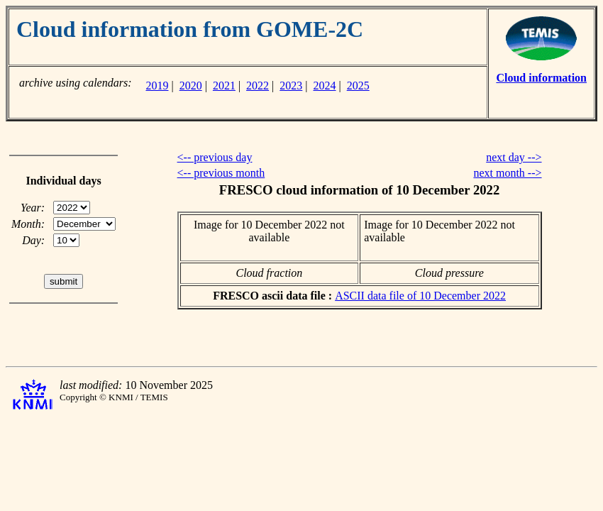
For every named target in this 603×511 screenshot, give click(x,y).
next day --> (513, 157)
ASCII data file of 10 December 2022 (420, 296)
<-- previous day (215, 157)
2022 (257, 85)
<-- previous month (221, 173)
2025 (358, 85)
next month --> (507, 173)
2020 (190, 85)
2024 (325, 85)
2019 (156, 85)
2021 (224, 85)
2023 (291, 85)
